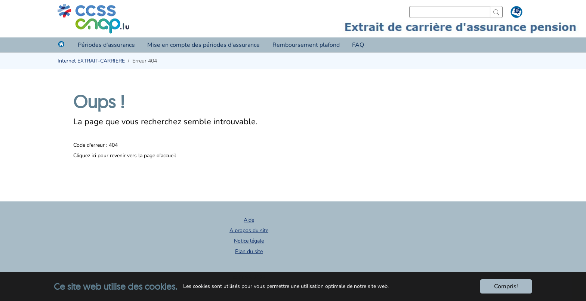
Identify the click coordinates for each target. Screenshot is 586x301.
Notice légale (249, 240)
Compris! (506, 286)
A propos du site (248, 230)
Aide (249, 220)
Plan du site (249, 251)
